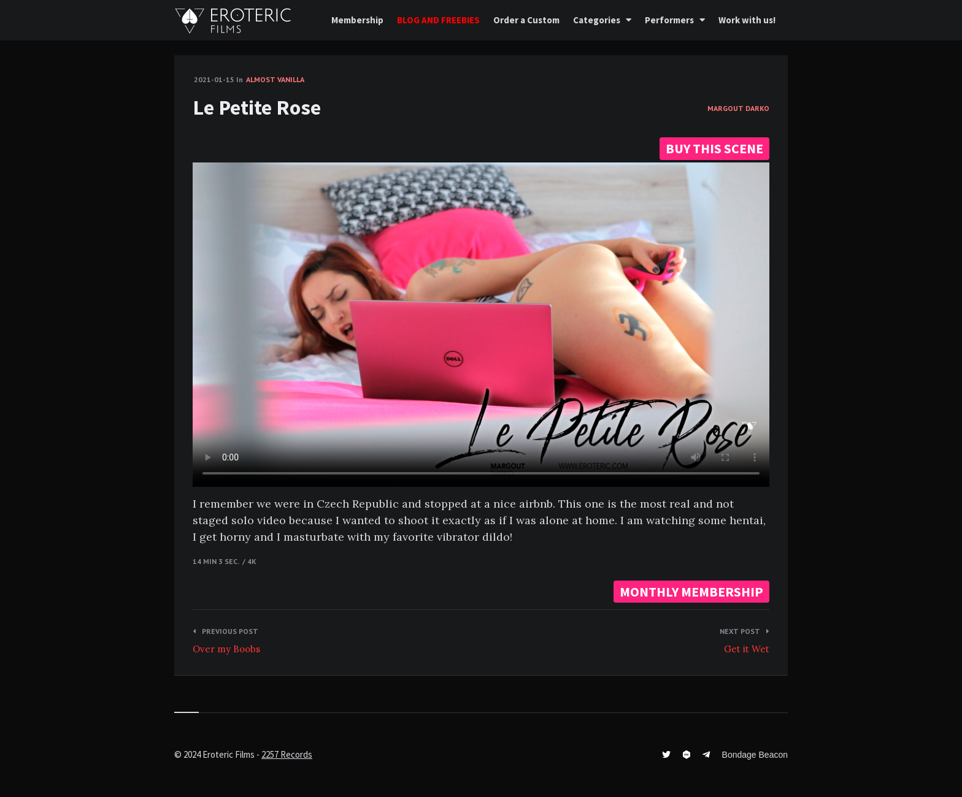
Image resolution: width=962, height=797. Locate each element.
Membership (357, 20)
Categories (596, 20)
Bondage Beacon (755, 755)
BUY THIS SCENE (714, 148)
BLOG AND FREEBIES (438, 20)
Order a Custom (526, 20)
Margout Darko (738, 108)
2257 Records (286, 754)
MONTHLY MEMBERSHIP (691, 591)
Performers (669, 20)
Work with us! (746, 20)
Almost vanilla (275, 79)
